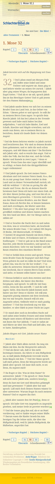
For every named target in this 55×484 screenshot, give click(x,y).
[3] (39, 400)
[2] (45, 379)
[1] (31, 101)
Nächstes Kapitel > (39, 61)
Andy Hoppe (31, 457)
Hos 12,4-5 (10, 339)
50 (47, 49)
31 (25, 49)
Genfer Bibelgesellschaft (40, 460)
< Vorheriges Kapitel (17, 61)
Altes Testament (11, 35)
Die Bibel (44, 31)
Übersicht (23, 53)
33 (36, 49)
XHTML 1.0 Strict (34, 478)
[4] (50, 407)
